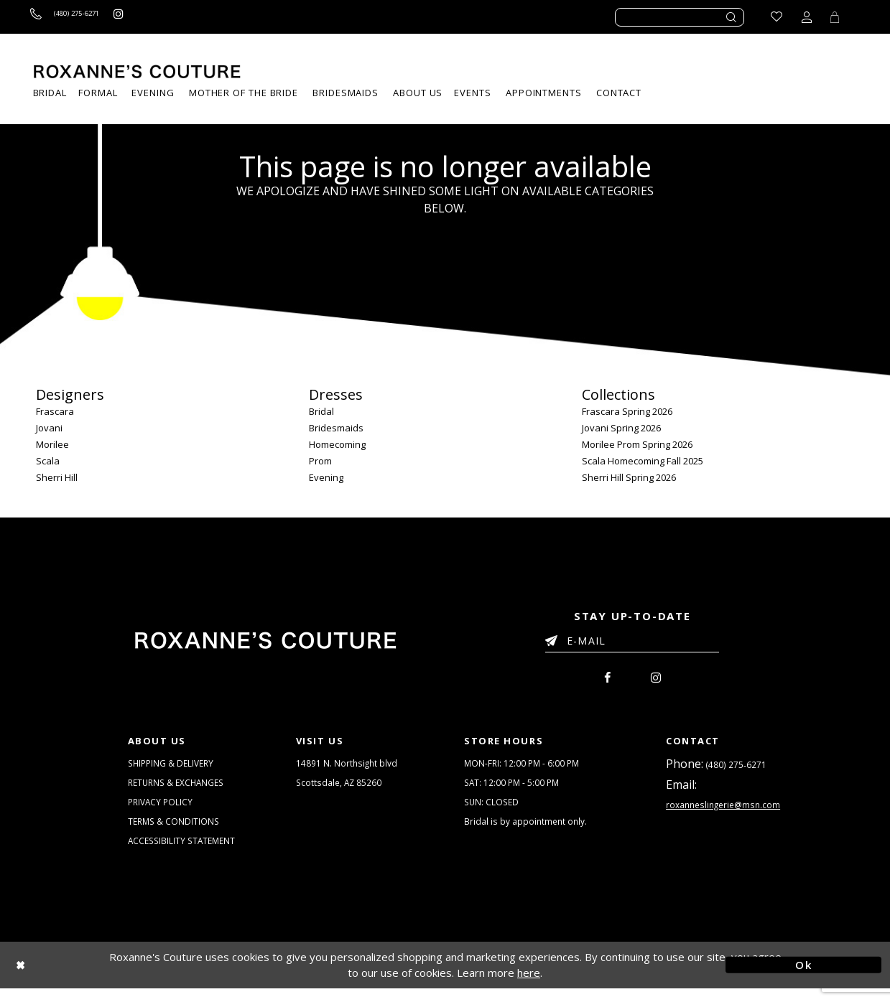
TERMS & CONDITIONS (175, 831)
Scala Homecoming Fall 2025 (642, 460)
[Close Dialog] (86, 978)
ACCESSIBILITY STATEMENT (184, 853)
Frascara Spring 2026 (627, 411)
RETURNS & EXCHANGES (180, 788)
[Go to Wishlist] (772, 17)
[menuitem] (472, 93)
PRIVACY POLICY (162, 810)
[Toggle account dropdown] (802, 17)
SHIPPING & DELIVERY (174, 767)
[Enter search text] (679, 17)
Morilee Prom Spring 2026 (637, 444)
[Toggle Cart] (832, 17)
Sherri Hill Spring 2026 (629, 477)
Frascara (55, 411)
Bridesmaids (336, 427)
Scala (48, 460)
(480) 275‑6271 (736, 768)
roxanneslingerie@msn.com (727, 811)
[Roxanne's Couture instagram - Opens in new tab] (144, 17)
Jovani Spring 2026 (621, 427)
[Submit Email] (554, 638)
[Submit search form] (731, 17)
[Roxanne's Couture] (137, 71)
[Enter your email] (632, 643)
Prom (320, 460)
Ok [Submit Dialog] (803, 978)
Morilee (52, 444)
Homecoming (337, 444)
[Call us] (76, 17)
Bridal (321, 411)
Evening (326, 477)
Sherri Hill (57, 477)
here (528, 986)
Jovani (49, 427)
